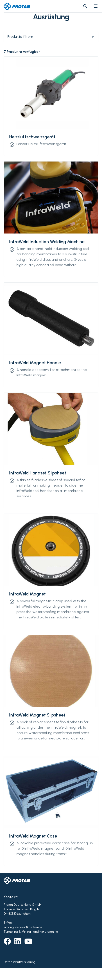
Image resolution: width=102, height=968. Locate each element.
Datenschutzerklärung (20, 962)
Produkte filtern (51, 36)
